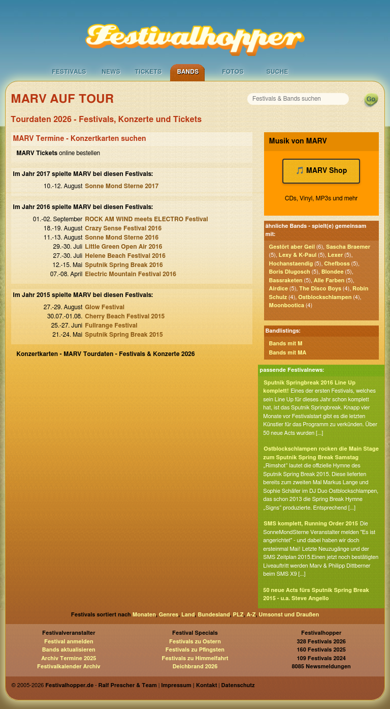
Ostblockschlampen (324, 297)
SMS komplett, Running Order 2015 (311, 523)
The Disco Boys (320, 288)
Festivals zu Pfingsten (195, 650)
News (111, 72)
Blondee (332, 272)
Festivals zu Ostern (195, 641)
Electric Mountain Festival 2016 (130, 274)
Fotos (232, 72)
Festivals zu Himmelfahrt (194, 658)
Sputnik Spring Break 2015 (123, 335)
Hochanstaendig (291, 264)
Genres (168, 614)
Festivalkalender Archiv (68, 666)
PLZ (238, 614)
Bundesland (214, 614)
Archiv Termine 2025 (68, 658)
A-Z (250, 614)
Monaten (144, 614)
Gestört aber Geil (292, 247)
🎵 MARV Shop (321, 170)
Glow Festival (104, 307)
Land (188, 614)
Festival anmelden (68, 641)
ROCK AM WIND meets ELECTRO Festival (146, 219)
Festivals (69, 72)
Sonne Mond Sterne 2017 (121, 186)
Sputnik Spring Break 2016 (123, 265)
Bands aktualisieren (68, 650)
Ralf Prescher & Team (128, 685)
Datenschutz (238, 685)
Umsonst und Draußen (288, 614)
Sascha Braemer (348, 247)
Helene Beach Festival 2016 (125, 256)
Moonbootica (286, 305)
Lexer (335, 255)
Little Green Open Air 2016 (123, 247)
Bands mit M (286, 343)
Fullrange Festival (111, 325)
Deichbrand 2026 (195, 666)
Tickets (148, 72)
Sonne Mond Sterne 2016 (121, 237)
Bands (188, 72)
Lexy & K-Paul (297, 255)
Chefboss (337, 264)
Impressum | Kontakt (189, 685)
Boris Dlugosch (289, 272)
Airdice (278, 288)
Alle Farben (329, 280)
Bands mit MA (288, 353)
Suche (277, 72)
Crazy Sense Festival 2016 (123, 228)
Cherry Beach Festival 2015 (125, 316)
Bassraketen (286, 280)
